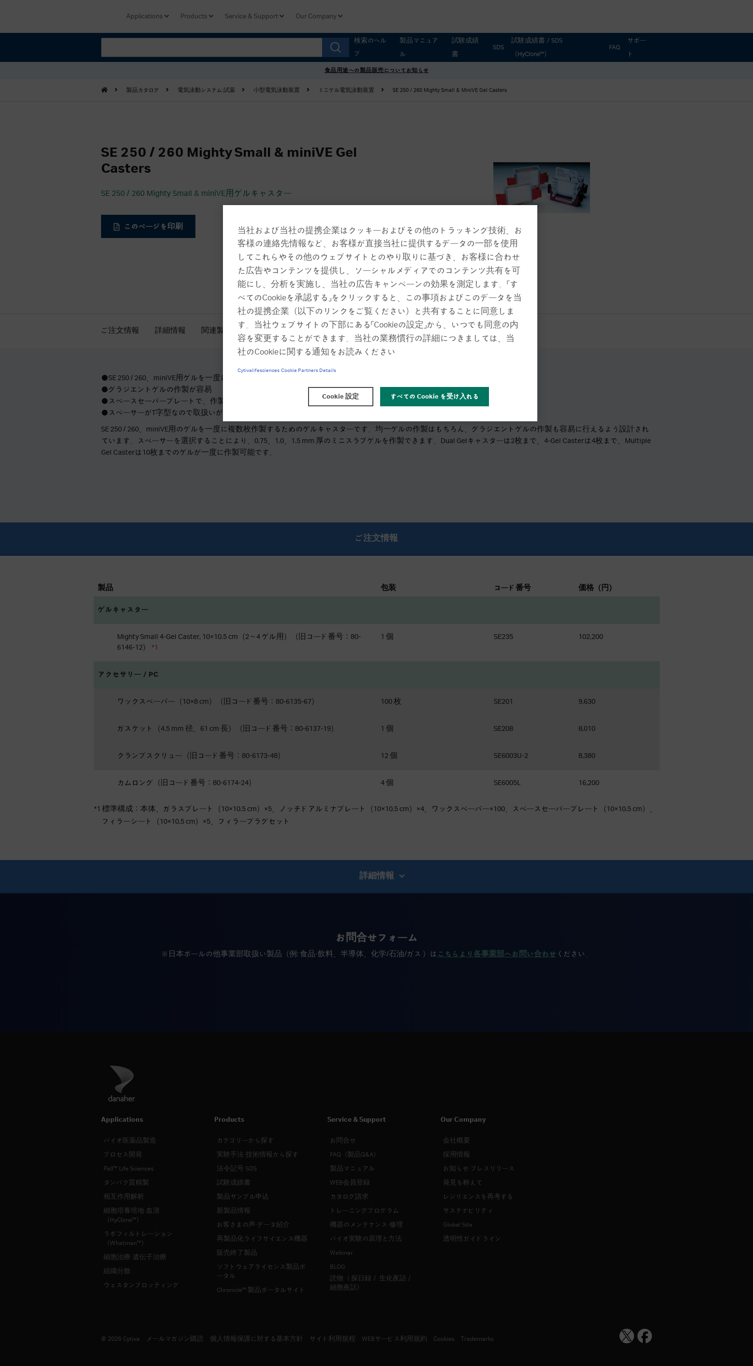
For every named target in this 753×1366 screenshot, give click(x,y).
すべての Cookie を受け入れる (434, 396)
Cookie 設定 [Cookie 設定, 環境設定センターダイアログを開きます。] (340, 396)
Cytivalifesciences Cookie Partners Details (287, 370)
